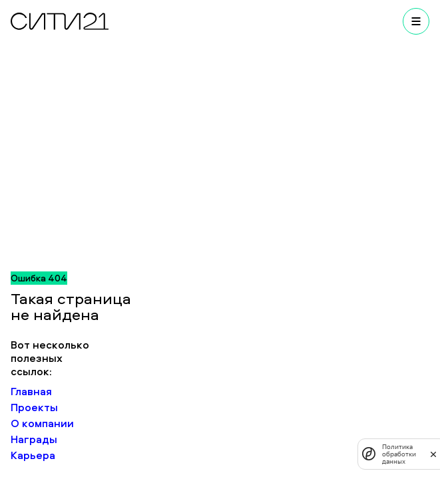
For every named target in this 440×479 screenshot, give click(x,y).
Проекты (34, 407)
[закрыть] (433, 454)
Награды (34, 439)
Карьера (33, 455)
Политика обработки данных (399, 454)
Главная (31, 391)
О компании (42, 423)
